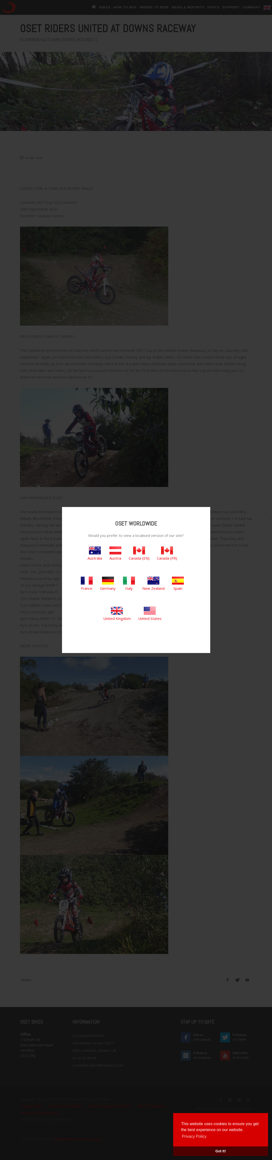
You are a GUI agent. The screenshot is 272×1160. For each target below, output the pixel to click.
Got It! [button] (220, 1151)
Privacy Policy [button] (194, 1136)
